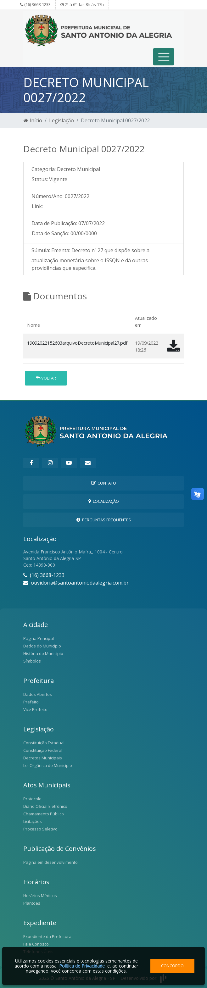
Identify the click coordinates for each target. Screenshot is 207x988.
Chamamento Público (43, 814)
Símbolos (32, 661)
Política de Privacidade (82, 966)
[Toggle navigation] (163, 56)
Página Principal (38, 638)
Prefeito (31, 702)
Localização (103, 501)
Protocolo (32, 799)
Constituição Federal (42, 750)
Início (33, 120)
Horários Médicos (40, 895)
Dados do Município (42, 646)
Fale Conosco (36, 944)
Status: (40, 179)
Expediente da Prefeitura (47, 936)
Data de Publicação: (54, 223)
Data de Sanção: (50, 233)
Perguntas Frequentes (103, 520)
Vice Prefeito (35, 709)
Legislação (61, 120)
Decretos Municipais (42, 758)
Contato (103, 483)
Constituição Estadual (43, 743)
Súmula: (40, 250)
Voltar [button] (46, 378)
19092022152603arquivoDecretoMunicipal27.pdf (77, 343)
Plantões (31, 903)
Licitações (32, 821)
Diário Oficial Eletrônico (45, 806)
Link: (37, 206)
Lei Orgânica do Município (47, 765)
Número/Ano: (47, 196)
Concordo (172, 966)
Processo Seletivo (40, 829)
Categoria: (43, 169)
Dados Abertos (37, 694)
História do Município (43, 653)
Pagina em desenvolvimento (50, 862)
